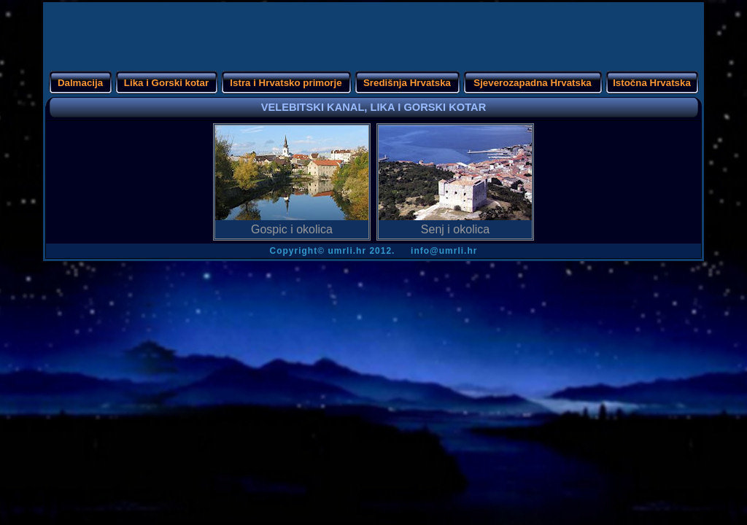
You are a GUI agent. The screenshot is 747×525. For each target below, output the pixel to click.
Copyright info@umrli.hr (374, 251)
